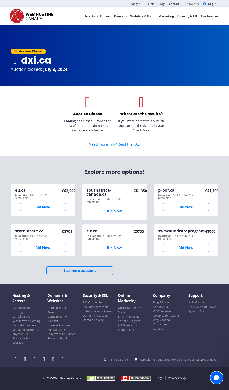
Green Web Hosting (166, 316)
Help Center (196, 302)
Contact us (160, 324)
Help (151, 4)
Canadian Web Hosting (22, 310)
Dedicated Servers (24, 325)
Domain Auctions (58, 325)
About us (193, 4)
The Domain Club (58, 330)
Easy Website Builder (61, 334)
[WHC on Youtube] (54, 359)
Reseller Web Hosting (26, 321)
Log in (210, 4)
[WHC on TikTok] (63, 359)
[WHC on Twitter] (26, 359)
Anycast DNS (20, 334)
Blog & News (161, 302)
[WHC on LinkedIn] (35, 359)
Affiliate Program (129, 321)
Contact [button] (174, 4)
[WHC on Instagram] (45, 359)
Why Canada (161, 320)
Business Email (57, 338)
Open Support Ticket (202, 307)
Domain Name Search (57, 310)
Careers (158, 328)
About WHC (161, 307)
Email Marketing (128, 316)
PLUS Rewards (127, 325)
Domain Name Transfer (57, 318)
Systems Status (198, 311)
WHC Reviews (162, 311)
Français (134, 4)
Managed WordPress (26, 330)
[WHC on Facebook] (17, 359)
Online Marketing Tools (129, 310)
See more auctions (80, 270)
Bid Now (42, 207)
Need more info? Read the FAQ (114, 144)
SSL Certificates (93, 302)
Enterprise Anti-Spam (97, 311)
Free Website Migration (21, 340)
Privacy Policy (177, 378)
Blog (162, 4)
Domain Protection (95, 316)
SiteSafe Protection (95, 307)
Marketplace (126, 330)
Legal (159, 378)
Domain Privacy (93, 320)
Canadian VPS (21, 316)
